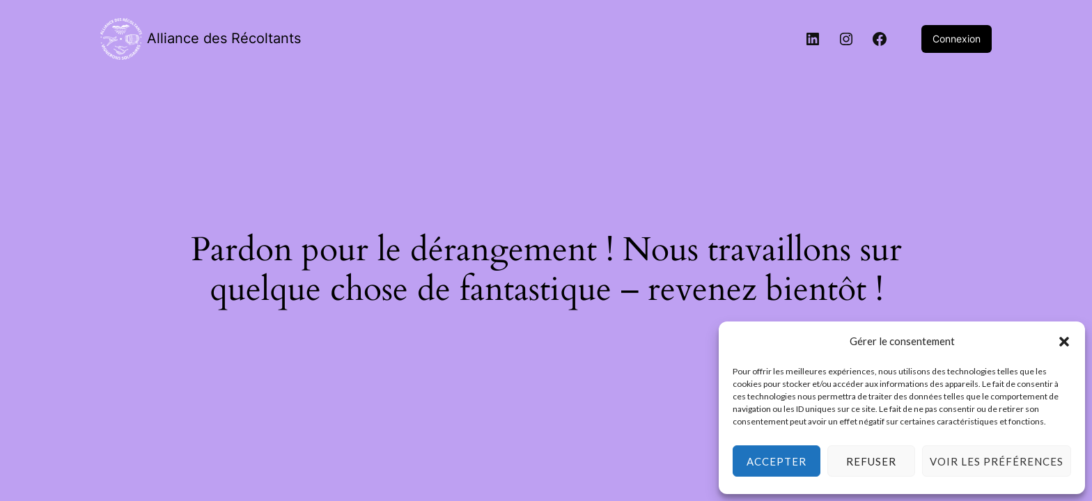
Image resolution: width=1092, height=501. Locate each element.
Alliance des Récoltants (224, 38)
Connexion (957, 39)
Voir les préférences (996, 461)
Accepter (776, 461)
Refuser (871, 461)
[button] (1064, 342)
